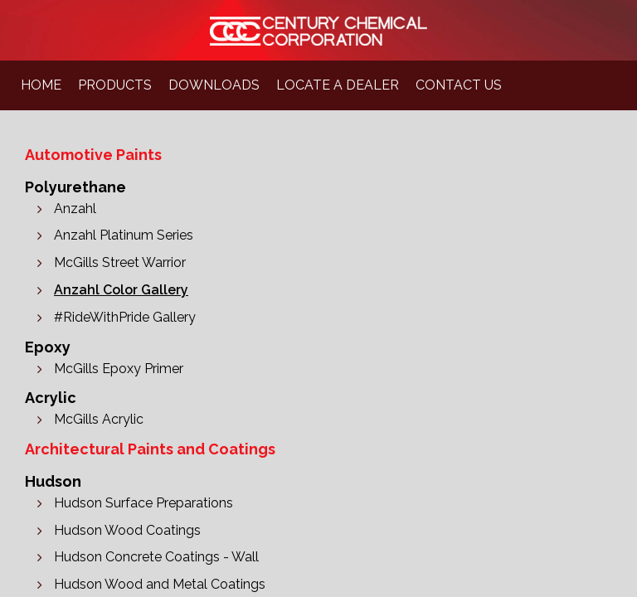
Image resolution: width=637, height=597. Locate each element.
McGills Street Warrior (120, 262)
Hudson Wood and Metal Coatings (159, 584)
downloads (214, 85)
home (41, 85)
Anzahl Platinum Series (123, 235)
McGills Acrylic (98, 419)
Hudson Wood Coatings (127, 530)
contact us (459, 85)
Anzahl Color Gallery (121, 290)
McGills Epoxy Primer (118, 368)
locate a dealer (337, 85)
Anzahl (75, 208)
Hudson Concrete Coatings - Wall (156, 557)
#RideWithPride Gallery (125, 317)
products (115, 85)
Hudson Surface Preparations (143, 503)
